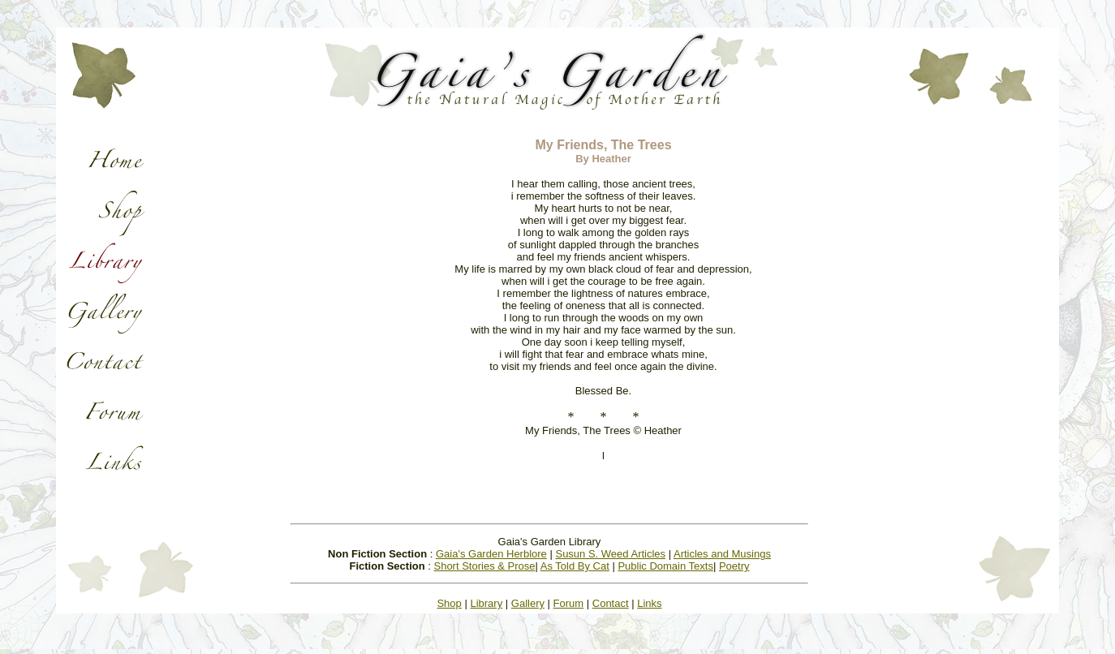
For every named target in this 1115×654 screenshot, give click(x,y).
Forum (568, 603)
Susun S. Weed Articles (610, 554)
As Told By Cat (574, 566)
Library (486, 603)
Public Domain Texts (665, 566)
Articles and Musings (722, 554)
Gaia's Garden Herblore (491, 554)
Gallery (528, 603)
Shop (449, 603)
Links (649, 603)
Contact (610, 603)
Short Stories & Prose (484, 566)
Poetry (734, 566)
